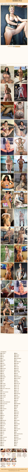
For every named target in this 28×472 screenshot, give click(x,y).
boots (2, 380)
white (16, 442)
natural (16, 368)
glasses (3, 422)
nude (16, 373)
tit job (16, 430)
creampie (3, 395)
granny (3, 425)
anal (2, 355)
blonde (3, 375)
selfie (16, 407)
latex (2, 443)
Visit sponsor (17, 46)
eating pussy (4, 403)
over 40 (16, 385)
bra (2, 381)
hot (2, 435)
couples (3, 393)
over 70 (16, 390)
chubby (3, 386)
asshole (3, 360)
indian (2, 438)
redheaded (17, 403)
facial (2, 410)
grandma (3, 423)
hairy (2, 427)
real (15, 401)
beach (2, 363)
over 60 (16, 388)
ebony (2, 405)
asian (2, 356)
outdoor (16, 381)
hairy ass (3, 428)
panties (16, 391)
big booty (3, 368)
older (16, 380)
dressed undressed (5, 401)
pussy (16, 400)
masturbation (17, 358)
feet (2, 413)
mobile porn (17, 361)
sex (15, 408)
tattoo (16, 425)
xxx (15, 445)
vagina (16, 437)
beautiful (3, 365)
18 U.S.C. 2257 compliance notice (20, 469)
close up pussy (4, 391)
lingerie (16, 356)
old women (17, 378)
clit (2, 390)
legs (15, 353)
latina (2, 445)
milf (15, 360)
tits (15, 432)
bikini (2, 371)
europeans (3, 408)
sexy (16, 410)
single (16, 415)
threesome (17, 428)
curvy (2, 400)
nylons (16, 375)
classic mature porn (5, 388)
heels (2, 432)
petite (16, 395)
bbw (2, 361)
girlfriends (3, 420)
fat (2, 412)
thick (16, 427)
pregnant (16, 396)
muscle (16, 366)
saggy (16, 405)
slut (15, 418)
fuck (2, 417)
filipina (3, 415)
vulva (16, 440)
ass (2, 358)
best (2, 366)
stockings (17, 423)
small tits (16, 420)
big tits (3, 370)
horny (2, 433)
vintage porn (17, 438)
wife (15, 443)
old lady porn (17, 376)
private (16, 398)
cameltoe (3, 385)
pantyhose (17, 393)
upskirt (16, 435)
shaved (16, 412)
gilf (2, 418)
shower (16, 413)
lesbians (16, 355)
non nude (17, 371)
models (16, 363)
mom (16, 365)
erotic (2, 407)
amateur (3, 353)
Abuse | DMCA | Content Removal (7, 469)
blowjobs (3, 376)
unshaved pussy (18, 433)
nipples (16, 370)
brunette (3, 383)
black (2, 373)
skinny (16, 417)
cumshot (3, 396)
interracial (3, 440)
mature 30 (17, 383)
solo (15, 422)
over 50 (16, 386)
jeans (2, 442)
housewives (4, 437)
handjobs (3, 430)
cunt (2, 398)
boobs (2, 378)
